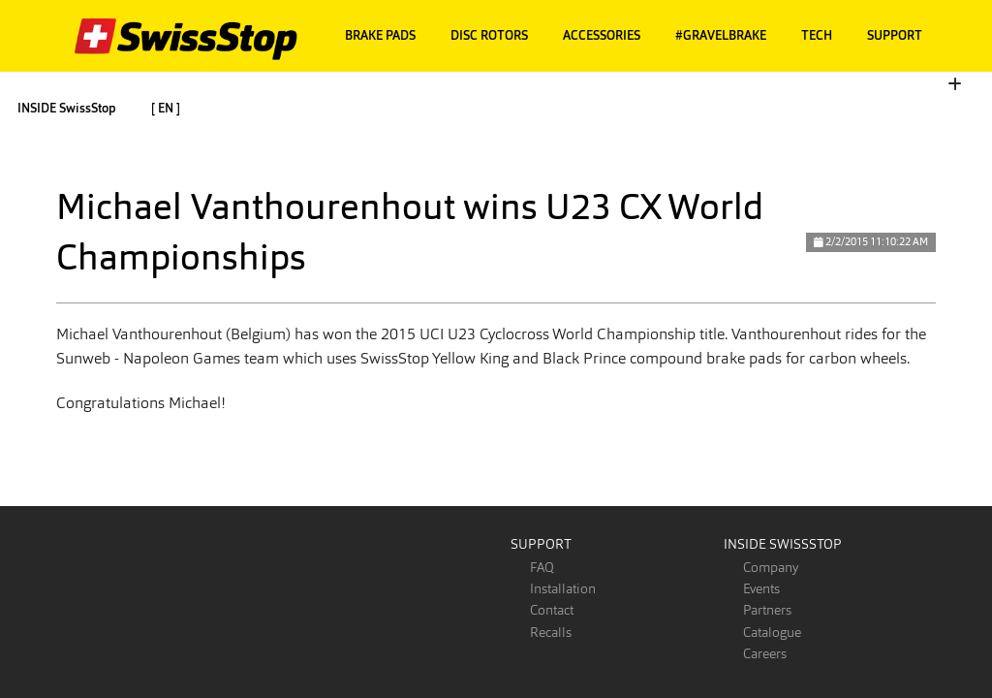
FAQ (542, 567)
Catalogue (772, 632)
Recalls (551, 632)
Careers (765, 653)
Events (761, 588)
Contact (552, 610)
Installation (563, 588)
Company (770, 567)
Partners (767, 610)
